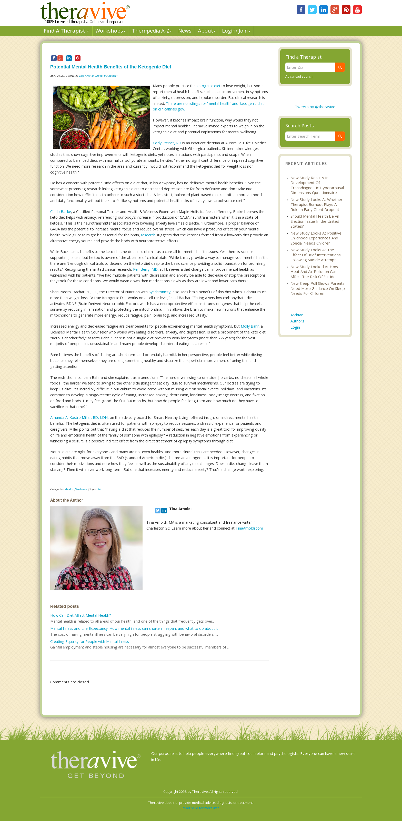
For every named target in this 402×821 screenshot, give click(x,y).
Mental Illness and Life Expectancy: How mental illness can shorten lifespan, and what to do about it (134, 628)
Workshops (110, 30)
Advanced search (299, 76)
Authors (297, 320)
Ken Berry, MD (145, 269)
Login (295, 327)
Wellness (81, 489)
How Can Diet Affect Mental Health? (80, 615)
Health (69, 489)
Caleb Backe (60, 211)
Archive (296, 314)
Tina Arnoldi (86, 75)
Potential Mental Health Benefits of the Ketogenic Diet (110, 66)
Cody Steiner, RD (167, 142)
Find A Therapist (66, 30)
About (207, 30)
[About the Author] (106, 75)
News (185, 30)
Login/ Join (236, 30)
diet (99, 489)
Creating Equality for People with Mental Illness (89, 641)
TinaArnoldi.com (249, 528)
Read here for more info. (201, 808)
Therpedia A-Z (152, 30)
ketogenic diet (209, 85)
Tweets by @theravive (315, 106)
